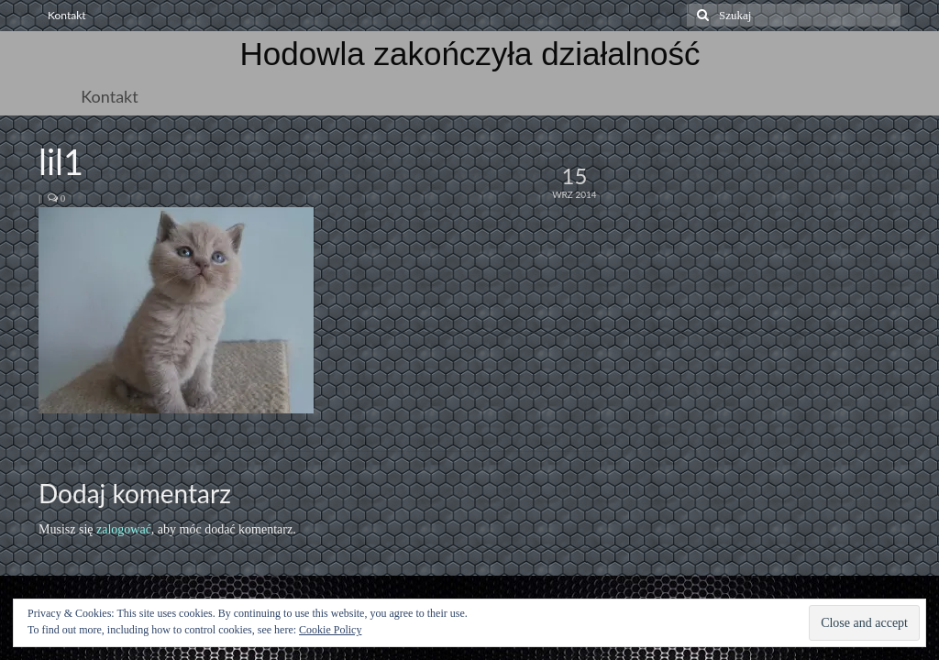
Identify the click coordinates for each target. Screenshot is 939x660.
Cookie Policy (330, 629)
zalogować (123, 529)
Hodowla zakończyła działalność (470, 54)
